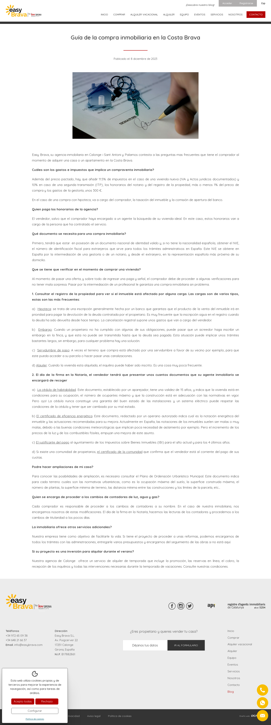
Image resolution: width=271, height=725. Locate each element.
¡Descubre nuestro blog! (200, 4)
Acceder (227, 3)
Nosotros (235, 14)
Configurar (35, 711)
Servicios (217, 14)
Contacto (256, 14)
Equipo (184, 14)
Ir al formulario (186, 645)
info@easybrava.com (28, 645)
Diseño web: (252, 716)
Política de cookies (120, 716)
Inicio (104, 14)
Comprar (119, 14)
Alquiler (169, 14)
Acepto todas (23, 701)
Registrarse (246, 3)
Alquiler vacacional (144, 14)
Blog (231, 691)
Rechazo (47, 701)
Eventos (199, 14)
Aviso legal (93, 716)
